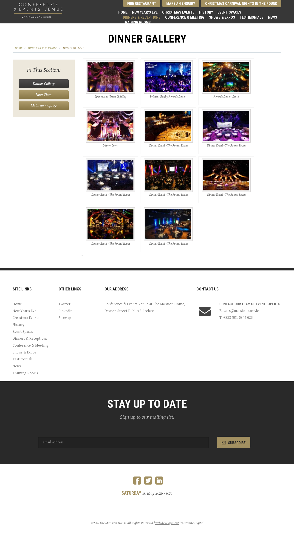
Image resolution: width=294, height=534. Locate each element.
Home (122, 12)
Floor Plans (43, 94)
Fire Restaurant (141, 3)
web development (167, 523)
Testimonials (251, 17)
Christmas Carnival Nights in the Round (241, 3)
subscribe (234, 443)
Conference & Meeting (184, 17)
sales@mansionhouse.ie (241, 311)
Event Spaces (229, 12)
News (272, 17)
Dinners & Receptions (142, 17)
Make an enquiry (44, 105)
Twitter (65, 304)
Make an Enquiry (180, 3)
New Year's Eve (145, 12)
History (206, 12)
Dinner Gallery (73, 48)
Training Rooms (137, 22)
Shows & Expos (222, 17)
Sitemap (65, 318)
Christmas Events (178, 12)
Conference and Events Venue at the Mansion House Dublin (38, 10)
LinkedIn (65, 311)
